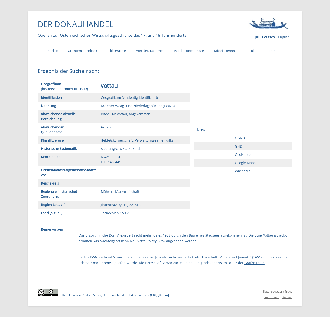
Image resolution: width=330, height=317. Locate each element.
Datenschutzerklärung (277, 291)
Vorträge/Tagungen (150, 51)
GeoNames (243, 154)
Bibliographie (116, 51)
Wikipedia (243, 171)
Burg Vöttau (264, 235)
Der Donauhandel (75, 24)
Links (252, 51)
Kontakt (287, 297)
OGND (240, 138)
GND (238, 146)
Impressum (271, 297)
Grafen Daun (254, 263)
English (284, 37)
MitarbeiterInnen (226, 51)
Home (270, 51)
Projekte (52, 51)
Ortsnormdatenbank (82, 51)
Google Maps (245, 163)
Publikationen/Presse (189, 51)
